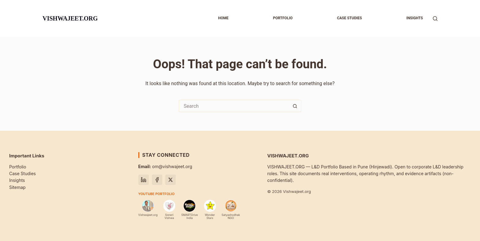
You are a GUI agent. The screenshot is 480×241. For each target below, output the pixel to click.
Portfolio (283, 18)
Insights (414, 18)
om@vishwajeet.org (165, 166)
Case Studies (22, 173)
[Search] (435, 18)
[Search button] (295, 106)
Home (223, 18)
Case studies (349, 18)
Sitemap (17, 187)
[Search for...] (234, 106)
